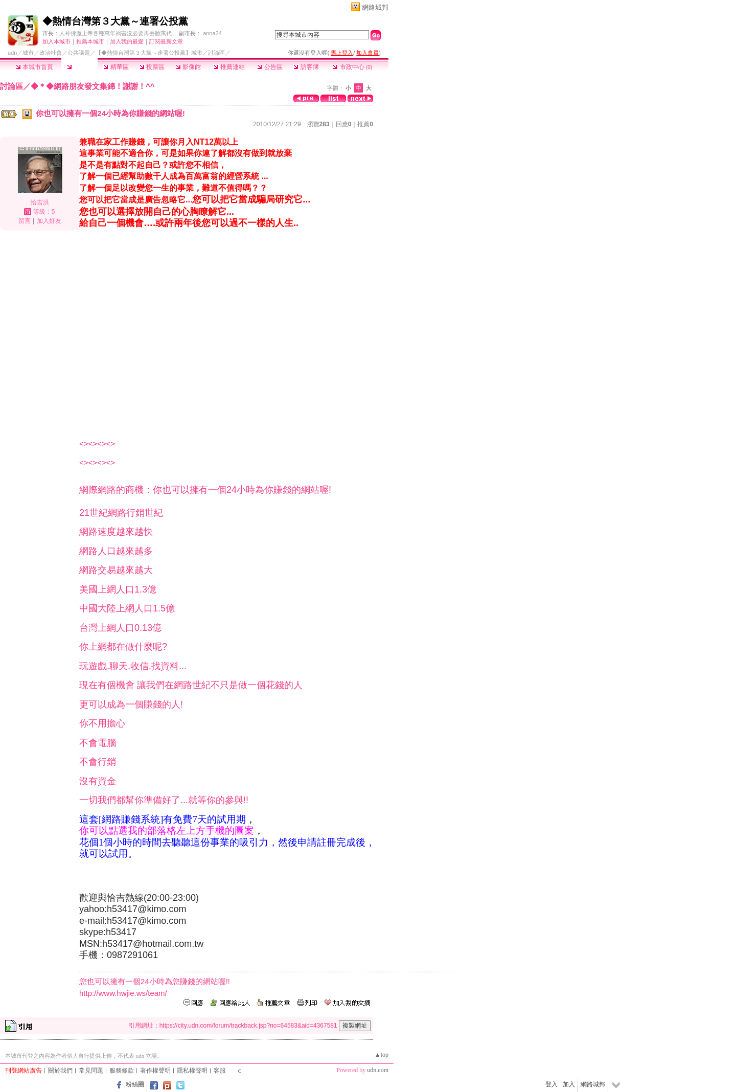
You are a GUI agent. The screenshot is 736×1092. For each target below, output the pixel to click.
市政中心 (352, 67)
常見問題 (91, 1070)
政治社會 (50, 53)
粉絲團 (135, 1084)
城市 (28, 53)
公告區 (269, 67)
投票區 (152, 67)
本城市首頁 (34, 67)
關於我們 (60, 1070)
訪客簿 (305, 67)
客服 (220, 1070)
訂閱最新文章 (166, 41)
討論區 (79, 67)
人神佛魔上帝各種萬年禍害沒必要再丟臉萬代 (115, 33)
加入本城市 (56, 41)
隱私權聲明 (192, 1070)
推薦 (365, 124)
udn (12, 53)
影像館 (188, 67)
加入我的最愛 (127, 41)
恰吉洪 (40, 202)
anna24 (212, 33)
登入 (551, 1084)
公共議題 (78, 53)
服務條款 (121, 1070)
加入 (569, 1084)
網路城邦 (375, 7)
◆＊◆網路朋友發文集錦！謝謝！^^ (93, 86)
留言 (24, 220)
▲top (381, 1054)
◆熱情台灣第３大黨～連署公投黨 (115, 21)
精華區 (115, 67)
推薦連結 (229, 67)
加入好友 (49, 220)
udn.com (377, 1070)
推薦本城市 (90, 41)
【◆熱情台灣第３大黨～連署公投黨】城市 (149, 53)
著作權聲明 (155, 1070)
